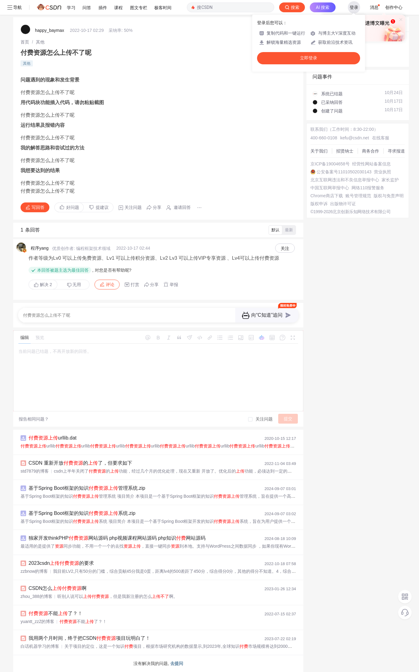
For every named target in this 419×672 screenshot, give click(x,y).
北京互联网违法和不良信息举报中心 (344, 179)
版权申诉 (319, 203)
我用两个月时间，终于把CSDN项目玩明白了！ (89, 638)
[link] (25, 42)
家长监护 (390, 179)
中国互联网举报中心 (329, 187)
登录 (354, 7)
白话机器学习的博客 (40, 646)
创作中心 (393, 7)
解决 (43, 284)
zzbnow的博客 (34, 571)
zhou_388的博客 (36, 596)
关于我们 (319, 151)
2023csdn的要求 (61, 563)
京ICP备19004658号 (330, 163)
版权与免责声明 (389, 195)
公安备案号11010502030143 (344, 171)
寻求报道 (396, 151)
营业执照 (382, 171)
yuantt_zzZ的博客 (37, 621)
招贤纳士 (344, 151)
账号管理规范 (358, 195)
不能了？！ (56, 613)
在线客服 (380, 137)
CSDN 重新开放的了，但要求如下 (80, 463)
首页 (25, 42)
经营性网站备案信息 (371, 163)
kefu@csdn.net (354, 137)
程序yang (39, 248)
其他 (40, 42)
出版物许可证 (343, 203)
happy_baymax (49, 30)
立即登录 (308, 58)
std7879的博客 (35, 471)
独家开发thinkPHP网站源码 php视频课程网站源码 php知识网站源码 (117, 538)
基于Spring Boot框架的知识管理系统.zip (87, 488)
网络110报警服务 (368, 187)
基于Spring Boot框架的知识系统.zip (82, 513)
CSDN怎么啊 (57, 588)
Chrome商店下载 (326, 195)
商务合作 (370, 151)
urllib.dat (52, 437)
